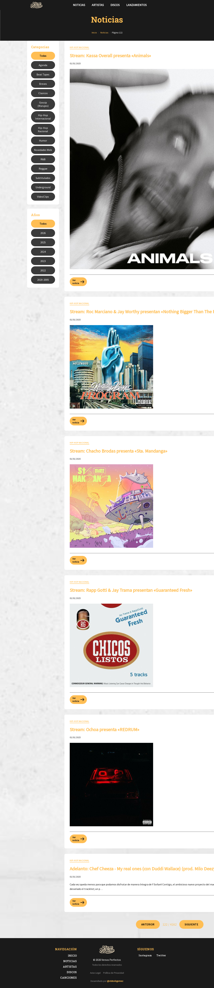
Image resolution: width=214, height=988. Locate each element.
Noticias (79, 5)
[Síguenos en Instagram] (183, 5)
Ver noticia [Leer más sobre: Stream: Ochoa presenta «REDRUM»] (78, 839)
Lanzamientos (136, 5)
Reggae (43, 168)
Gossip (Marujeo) (43, 104)
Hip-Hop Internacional (43, 116)
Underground (43, 187)
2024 (43, 251)
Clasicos (43, 93)
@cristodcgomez (115, 981)
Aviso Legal (95, 972)
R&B (43, 159)
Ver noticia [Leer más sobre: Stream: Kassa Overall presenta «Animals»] (78, 282)
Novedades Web (43, 150)
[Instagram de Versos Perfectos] (144, 955)
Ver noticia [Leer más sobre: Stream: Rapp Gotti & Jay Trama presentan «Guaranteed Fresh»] (78, 700)
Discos (115, 5)
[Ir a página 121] (148, 924)
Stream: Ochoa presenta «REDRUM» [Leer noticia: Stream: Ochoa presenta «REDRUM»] (104, 729)
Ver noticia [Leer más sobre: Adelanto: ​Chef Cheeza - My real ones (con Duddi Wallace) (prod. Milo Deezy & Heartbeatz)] (78, 902)
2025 (43, 242)
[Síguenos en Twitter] (177, 5)
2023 (43, 261)
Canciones (68, 977)
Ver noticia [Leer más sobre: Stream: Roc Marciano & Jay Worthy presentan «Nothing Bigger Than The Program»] (78, 421)
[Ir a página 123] (191, 924)
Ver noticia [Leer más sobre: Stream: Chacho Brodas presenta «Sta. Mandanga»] (78, 560)
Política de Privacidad (113, 972)
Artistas (98, 5)
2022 (43, 270)
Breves (43, 83)
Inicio (72, 955)
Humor (43, 140)
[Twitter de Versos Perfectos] (160, 955)
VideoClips (43, 196)
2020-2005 (43, 279)
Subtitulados (43, 178)
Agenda (43, 65)
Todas (43, 55)
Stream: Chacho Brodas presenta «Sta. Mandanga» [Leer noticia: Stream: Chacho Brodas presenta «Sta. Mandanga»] (118, 451)
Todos (43, 223)
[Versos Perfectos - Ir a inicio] (36, 5)
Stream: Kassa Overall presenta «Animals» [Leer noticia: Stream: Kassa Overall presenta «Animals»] (110, 56)
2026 (43, 233)
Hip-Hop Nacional (43, 129)
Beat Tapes (43, 74)
